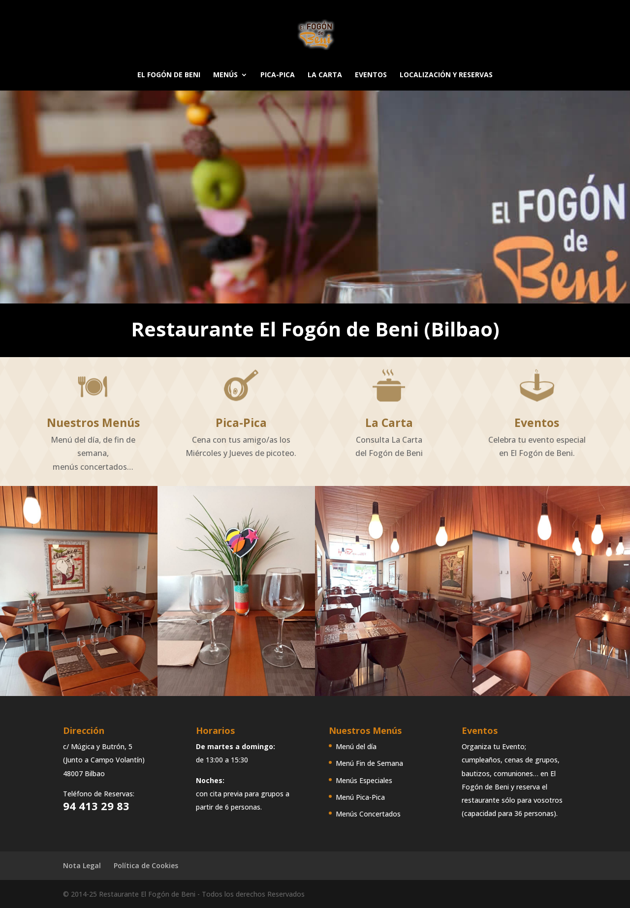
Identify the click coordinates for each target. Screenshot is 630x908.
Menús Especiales (364, 780)
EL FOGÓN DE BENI (168, 75)
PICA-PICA (277, 75)
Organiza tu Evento (493, 746)
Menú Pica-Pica (360, 797)
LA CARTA (325, 75)
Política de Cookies (146, 865)
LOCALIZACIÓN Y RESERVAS (446, 75)
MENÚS (225, 75)
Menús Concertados (368, 813)
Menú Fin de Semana (369, 763)
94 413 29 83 (96, 805)
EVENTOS (371, 75)
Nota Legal (82, 865)
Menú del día (356, 746)
